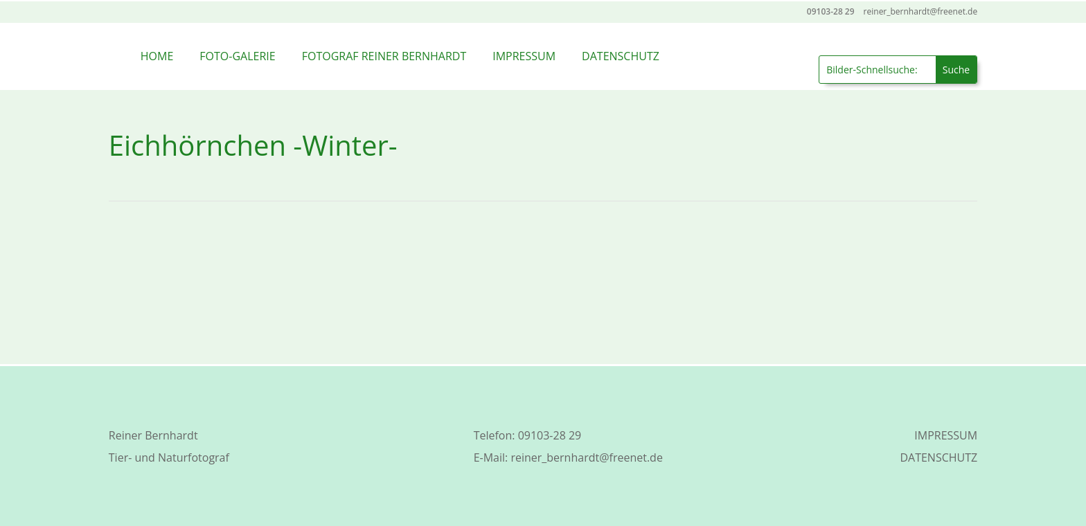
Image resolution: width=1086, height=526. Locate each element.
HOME (157, 56)
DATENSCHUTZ (620, 56)
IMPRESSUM (523, 56)
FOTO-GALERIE (237, 56)
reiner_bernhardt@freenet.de (586, 457)
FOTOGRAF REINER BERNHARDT (384, 56)
